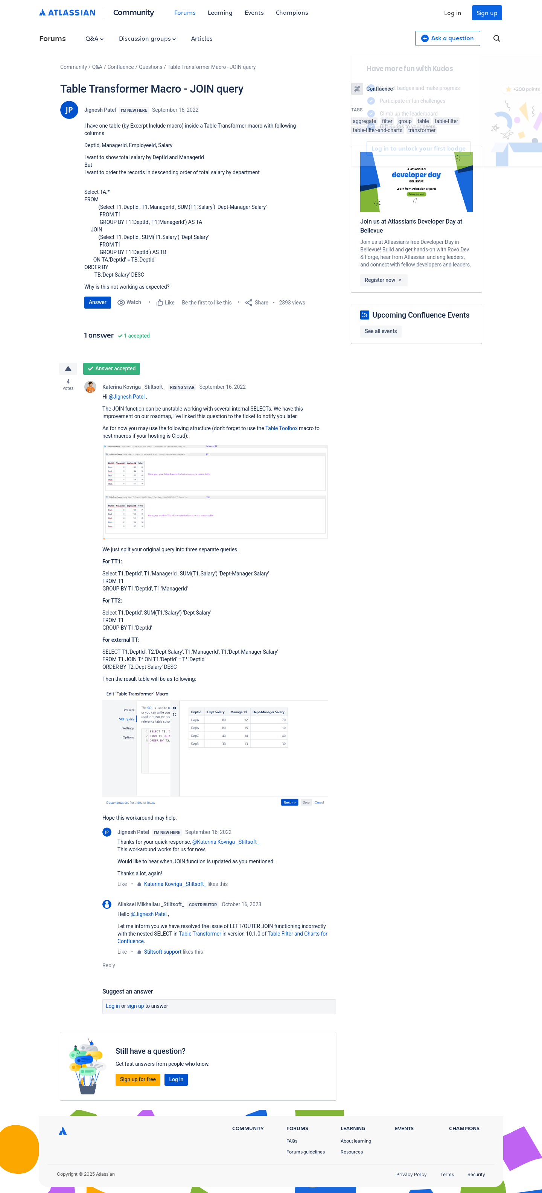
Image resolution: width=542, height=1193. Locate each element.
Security (476, 1174)
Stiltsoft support (162, 952)
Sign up (487, 13)
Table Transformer (200, 934)
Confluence (121, 67)
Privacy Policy (411, 1174)
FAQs (291, 1141)
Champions (292, 12)
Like (122, 884)
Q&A (94, 38)
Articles (201, 38)
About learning (356, 1141)
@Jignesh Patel (127, 397)
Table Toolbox (281, 428)
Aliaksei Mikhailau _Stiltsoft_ (150, 904)
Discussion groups (147, 38)
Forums (185, 12)
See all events (381, 331)
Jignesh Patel (100, 110)
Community (133, 11)
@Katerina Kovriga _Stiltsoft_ (225, 842)
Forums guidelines (305, 1152)
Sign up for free (138, 1079)
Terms (447, 1174)
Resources (352, 1152)
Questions (150, 67)
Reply (108, 965)
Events (254, 12)
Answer (98, 302)
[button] (215, 491)
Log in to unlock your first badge (360, 148)
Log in (452, 13)
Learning (220, 12)
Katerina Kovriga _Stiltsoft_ (133, 387)
